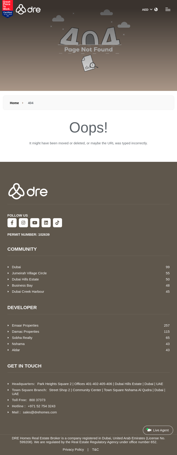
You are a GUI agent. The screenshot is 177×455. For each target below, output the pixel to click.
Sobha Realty (22, 338)
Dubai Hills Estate (25, 279)
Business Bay (22, 285)
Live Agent (157, 430)
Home (14, 103)
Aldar (16, 350)
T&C (95, 449)
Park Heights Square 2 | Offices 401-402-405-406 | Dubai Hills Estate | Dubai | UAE (100, 384)
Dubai (16, 267)
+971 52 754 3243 (41, 406)
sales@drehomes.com (40, 412)
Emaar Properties (25, 325)
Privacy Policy (73, 449)
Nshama (18, 344)
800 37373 (37, 400)
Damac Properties (25, 331)
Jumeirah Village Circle (29, 273)
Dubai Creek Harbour (28, 291)
